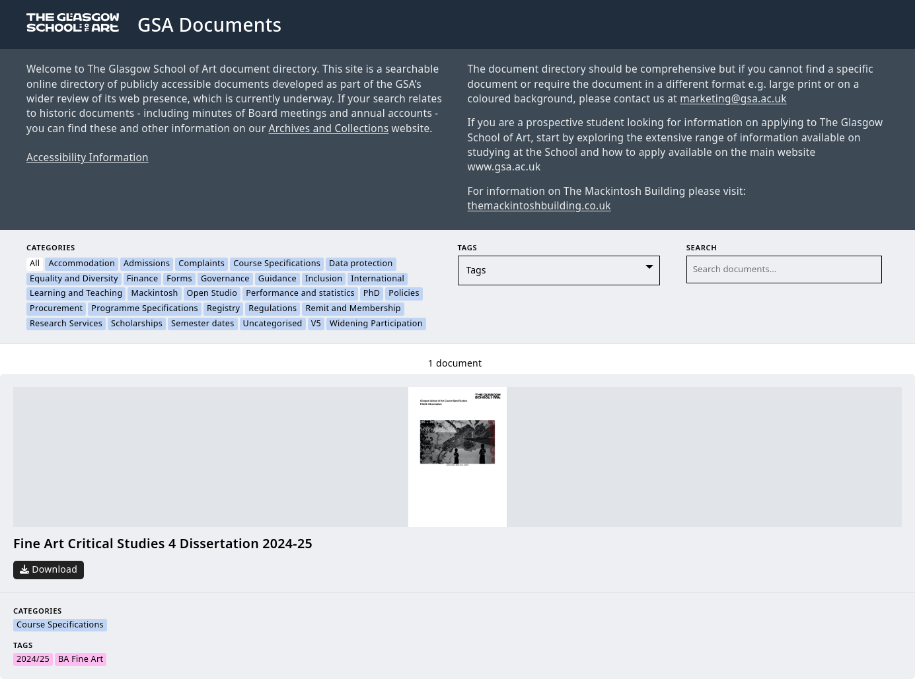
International (377, 279)
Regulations (272, 309)
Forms (179, 279)
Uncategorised (273, 324)
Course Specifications (276, 264)
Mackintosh (154, 294)
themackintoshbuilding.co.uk (539, 206)
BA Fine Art (80, 659)
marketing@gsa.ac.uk (733, 99)
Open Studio (212, 294)
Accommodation (81, 264)
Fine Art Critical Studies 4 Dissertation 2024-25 (162, 543)
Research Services (66, 324)
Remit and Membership (352, 309)
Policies (403, 294)
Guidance (277, 279)
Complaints (201, 264)
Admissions (147, 264)
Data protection (361, 264)
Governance (225, 279)
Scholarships (137, 324)
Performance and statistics (300, 294)
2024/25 (33, 659)
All (35, 264)
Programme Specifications (144, 309)
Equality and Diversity (74, 279)
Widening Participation (376, 324)
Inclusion (323, 279)
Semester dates (202, 324)
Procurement (56, 309)
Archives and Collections (329, 128)
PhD (371, 294)
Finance (143, 279)
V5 (316, 324)
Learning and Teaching (76, 294)
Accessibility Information (87, 157)
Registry (223, 309)
